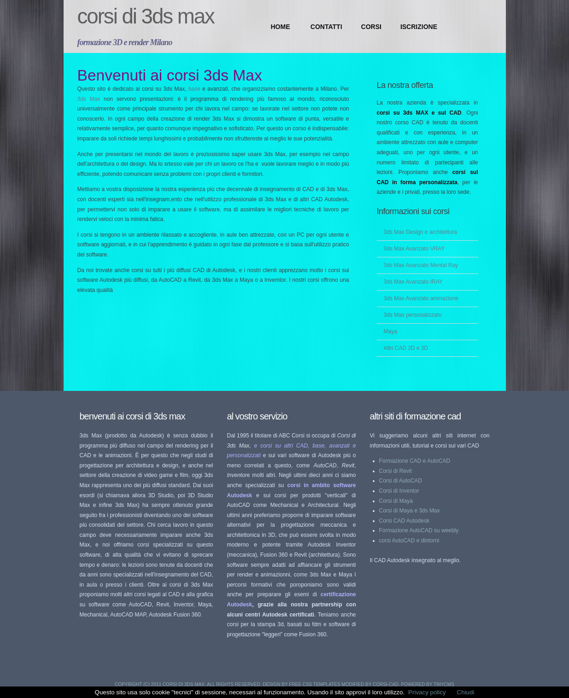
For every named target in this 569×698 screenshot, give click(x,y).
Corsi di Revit (395, 471)
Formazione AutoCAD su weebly (419, 530)
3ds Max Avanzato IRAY (413, 282)
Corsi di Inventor (399, 491)
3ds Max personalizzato (413, 315)
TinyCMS (444, 684)
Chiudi (466, 692)
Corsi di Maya (396, 501)
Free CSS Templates (314, 684)
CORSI (371, 26)
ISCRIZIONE (418, 26)
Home (280, 26)
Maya (390, 331)
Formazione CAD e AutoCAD (415, 461)
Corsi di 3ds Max (145, 16)
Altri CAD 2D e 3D (406, 348)
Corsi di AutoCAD (400, 480)
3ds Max (90, 99)
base (195, 89)
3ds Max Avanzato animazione (421, 298)
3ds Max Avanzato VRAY (414, 248)
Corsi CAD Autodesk (404, 521)
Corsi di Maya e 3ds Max (409, 510)
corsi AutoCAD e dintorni (409, 540)
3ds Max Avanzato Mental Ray (421, 265)
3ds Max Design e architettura (420, 232)
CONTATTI (326, 26)
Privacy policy (427, 692)
